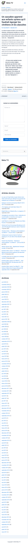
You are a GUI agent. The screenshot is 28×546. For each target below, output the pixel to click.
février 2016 (4, 428)
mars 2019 (4, 356)
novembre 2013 (5, 495)
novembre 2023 (5, 289)
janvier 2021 (5, 319)
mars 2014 (4, 485)
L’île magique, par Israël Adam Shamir (11, 207)
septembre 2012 (6, 524)
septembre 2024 (6, 287)
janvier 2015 (5, 460)
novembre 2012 (5, 519)
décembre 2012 (5, 517)
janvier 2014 (5, 490)
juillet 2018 (4, 371)
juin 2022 (4, 297)
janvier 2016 (5, 430)
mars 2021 (4, 316)
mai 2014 (4, 480)
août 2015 (4, 443)
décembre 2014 (5, 462)
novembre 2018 (5, 363)
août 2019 (4, 344)
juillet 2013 (4, 504)
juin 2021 (4, 309)
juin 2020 (4, 329)
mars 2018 (4, 381)
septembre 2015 (6, 440)
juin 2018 (4, 373)
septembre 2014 (6, 470)
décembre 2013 (5, 492)
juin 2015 (4, 448)
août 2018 (4, 368)
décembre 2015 (5, 433)
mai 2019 (4, 351)
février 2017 (4, 403)
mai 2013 (4, 509)
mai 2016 (4, 423)
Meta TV (9, 3)
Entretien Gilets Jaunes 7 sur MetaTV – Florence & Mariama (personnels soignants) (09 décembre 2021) (14, 252)
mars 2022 (4, 299)
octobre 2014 (5, 467)
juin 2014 (4, 477)
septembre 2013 (6, 499)
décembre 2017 (5, 388)
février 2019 (4, 358)
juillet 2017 (4, 398)
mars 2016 (4, 425)
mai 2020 (4, 331)
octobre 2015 (5, 438)
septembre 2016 (6, 415)
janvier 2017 (5, 405)
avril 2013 (4, 512)
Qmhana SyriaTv (18, 87)
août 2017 (4, 396)
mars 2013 (4, 514)
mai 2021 (4, 311)
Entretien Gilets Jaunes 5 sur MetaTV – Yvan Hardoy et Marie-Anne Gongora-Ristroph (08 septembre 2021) (12, 268)
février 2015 (4, 457)
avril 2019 (4, 353)
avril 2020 (4, 334)
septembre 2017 (6, 393)
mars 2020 (4, 336)
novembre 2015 (5, 435)
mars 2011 (4, 532)
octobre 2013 (5, 497)
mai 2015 (4, 450)
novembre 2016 (5, 410)
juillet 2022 (4, 294)
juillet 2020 (4, 326)
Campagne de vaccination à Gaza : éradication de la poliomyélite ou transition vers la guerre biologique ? (13, 217)
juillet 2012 (4, 529)
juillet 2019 (4, 346)
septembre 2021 (6, 304)
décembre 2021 (5, 302)
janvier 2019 (5, 361)
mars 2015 (4, 455)
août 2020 (4, 324)
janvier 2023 (5, 292)
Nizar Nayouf (10, 87)
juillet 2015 (4, 445)
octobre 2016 (5, 413)
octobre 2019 (5, 339)
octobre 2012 (5, 522)
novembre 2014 (5, 465)
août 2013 (4, 502)
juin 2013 (4, 507)
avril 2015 (4, 452)
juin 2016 (4, 420)
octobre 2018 (5, 366)
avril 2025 (4, 282)
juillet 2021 (4, 306)
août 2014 (4, 472)
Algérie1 (10, 89)
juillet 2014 (4, 475)
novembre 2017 (5, 391)
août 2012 (4, 527)
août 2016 (4, 418)
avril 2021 (4, 314)
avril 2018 (4, 378)
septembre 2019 (6, 341)
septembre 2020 (6, 321)
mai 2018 (4, 376)
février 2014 (4, 487)
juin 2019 (4, 349)
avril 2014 (4, 482)
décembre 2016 (5, 408)
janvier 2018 (5, 386)
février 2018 (4, 383)
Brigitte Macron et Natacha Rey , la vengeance (13, 211)
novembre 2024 (5, 284)
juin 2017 (4, 401)
